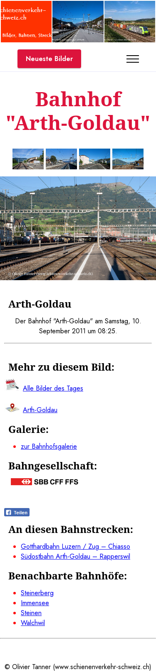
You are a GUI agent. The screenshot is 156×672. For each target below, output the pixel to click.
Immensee (35, 603)
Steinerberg (37, 593)
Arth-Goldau (40, 410)
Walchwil (33, 623)
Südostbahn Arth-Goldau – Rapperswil (75, 556)
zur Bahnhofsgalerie (49, 446)
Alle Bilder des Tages (53, 388)
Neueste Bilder (49, 59)
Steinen (31, 613)
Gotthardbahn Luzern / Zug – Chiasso (75, 546)
